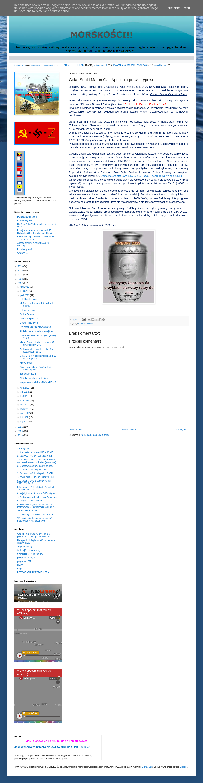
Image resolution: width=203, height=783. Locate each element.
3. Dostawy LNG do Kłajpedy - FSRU (35, 473)
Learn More (173, 8)
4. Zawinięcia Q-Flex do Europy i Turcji (35, 477)
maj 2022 (25, 404)
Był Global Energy (28, 299)
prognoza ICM (24, 561)
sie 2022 (24, 392)
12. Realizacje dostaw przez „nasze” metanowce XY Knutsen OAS (34, 519)
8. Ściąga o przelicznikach (29, 500)
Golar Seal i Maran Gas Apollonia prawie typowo (36, 368)
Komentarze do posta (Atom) (95, 435)
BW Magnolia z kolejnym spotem (35, 327)
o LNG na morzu (71, 65)
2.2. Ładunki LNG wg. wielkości (32, 469)
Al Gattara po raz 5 (29, 318)
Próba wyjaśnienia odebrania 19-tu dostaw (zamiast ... (36, 350)
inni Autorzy (20, 65)
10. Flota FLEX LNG (27, 510)
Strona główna (129, 430)
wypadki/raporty (160, 65)
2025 (20, 270)
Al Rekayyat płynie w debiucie (34, 378)
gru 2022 (25, 287)
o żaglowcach (100, 65)
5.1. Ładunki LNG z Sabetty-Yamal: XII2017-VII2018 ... (34, 482)
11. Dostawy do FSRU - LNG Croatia (35, 514)
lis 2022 (24, 291)
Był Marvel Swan (28, 310)
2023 (20, 279)
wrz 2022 (25, 388)
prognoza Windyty (26, 557)
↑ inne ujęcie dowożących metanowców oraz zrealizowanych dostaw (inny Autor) (36, 460)
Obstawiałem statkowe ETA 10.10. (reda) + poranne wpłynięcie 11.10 (141, 175)
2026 (20, 266)
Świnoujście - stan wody (28, 550)
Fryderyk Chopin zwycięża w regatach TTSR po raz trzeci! (35, 237)
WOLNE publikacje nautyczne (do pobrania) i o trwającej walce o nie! (34, 535)
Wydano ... (22, 253)
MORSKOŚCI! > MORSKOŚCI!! (43, 65)
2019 (20, 435)
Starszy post (182, 430)
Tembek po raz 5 (28, 374)
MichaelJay (147, 767)
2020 (20, 431)
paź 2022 (25, 295)
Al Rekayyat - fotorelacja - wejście (36, 331)
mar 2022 (25, 413)
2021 (20, 427)
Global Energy (27, 314)
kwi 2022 (25, 409)
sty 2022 (24, 421)
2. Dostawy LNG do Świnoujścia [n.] (34, 456)
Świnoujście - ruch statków (30, 554)
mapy (19, 568)
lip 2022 (24, 396)
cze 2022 (25, 400)
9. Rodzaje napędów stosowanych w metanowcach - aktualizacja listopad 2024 (37, 505)
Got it (186, 8)
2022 (20, 283)
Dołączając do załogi (27, 217)
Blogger (183, 767)
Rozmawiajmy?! (25, 220)
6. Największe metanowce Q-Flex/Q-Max (37, 493)
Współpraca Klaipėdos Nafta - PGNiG (38, 382)
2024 (20, 274)
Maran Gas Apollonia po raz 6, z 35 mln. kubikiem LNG (37, 343)
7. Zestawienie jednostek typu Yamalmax (37, 497)
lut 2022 (24, 417)
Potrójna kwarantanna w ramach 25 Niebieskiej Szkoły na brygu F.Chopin (35, 231)
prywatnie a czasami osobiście (130, 65)
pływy (20, 565)
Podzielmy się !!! (25, 249)
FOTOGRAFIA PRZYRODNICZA (33, 572)
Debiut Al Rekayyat (29, 323)
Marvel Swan (26, 363)
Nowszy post (76, 430)
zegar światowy (24, 546)
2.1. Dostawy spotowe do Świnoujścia (35, 466)
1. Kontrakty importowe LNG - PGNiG (35, 452)
